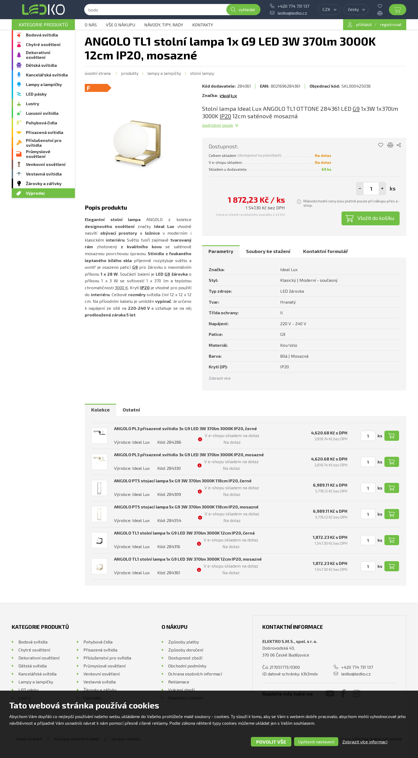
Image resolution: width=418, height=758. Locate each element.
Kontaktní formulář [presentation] (325, 251)
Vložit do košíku (375, 218)
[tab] (221, 251)
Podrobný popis (217, 125)
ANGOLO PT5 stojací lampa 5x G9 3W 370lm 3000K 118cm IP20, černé (183, 480)
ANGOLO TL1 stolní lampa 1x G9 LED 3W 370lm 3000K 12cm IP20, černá (184, 532)
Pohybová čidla (41, 122)
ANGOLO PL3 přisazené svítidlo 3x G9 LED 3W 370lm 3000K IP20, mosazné (189, 454)
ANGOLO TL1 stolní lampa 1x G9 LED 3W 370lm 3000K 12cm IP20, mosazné (188, 558)
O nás (91, 24)
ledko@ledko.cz (292, 12)
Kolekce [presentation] (100, 410)
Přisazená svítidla (44, 132)
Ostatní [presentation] (131, 410)
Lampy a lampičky (44, 84)
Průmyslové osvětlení (38, 154)
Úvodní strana (98, 73)
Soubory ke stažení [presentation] (268, 251)
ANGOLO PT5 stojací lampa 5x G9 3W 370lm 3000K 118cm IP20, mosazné (186, 506)
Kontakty (202, 24)
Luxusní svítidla (42, 113)
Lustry (32, 103)
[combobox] (329, 9)
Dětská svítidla (41, 65)
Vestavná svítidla (44, 173)
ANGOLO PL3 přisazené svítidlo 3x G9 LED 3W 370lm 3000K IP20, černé (185, 428)
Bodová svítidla (42, 34)
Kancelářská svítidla (47, 74)
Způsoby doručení (185, 649)
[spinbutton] (371, 188)
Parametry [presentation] (220, 251)
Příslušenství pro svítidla (44, 143)
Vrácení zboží (181, 689)
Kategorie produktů (43, 24)
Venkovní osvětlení (46, 164)
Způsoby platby (183, 641)
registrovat (390, 24)
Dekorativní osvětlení (38, 55)
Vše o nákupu (120, 24)
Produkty (129, 73)
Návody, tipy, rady (163, 24)
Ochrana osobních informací (195, 673)
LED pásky (36, 93)
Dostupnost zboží (185, 657)
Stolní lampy (202, 73)
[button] (382, 188)
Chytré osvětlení (43, 44)
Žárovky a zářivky (44, 183)
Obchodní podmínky (187, 665)
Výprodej (35, 192)
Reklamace (178, 681)
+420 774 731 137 (293, 6)
